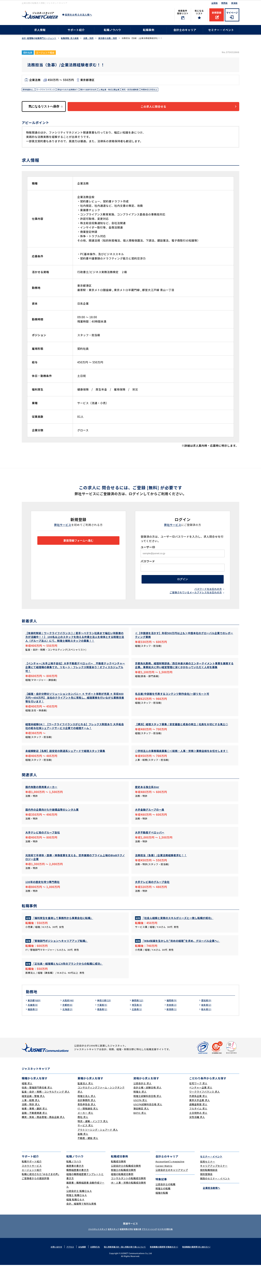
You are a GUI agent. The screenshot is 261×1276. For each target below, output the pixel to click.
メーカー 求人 (85, 1124)
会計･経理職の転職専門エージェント (39, 38)
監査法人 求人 (85, 1094)
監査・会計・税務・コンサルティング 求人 (46, 1102)
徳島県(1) (103, 1020)
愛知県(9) (207, 1011)
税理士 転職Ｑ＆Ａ (76, 1206)
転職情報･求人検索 (70, 38)
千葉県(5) (103, 1016)
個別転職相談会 (209, 1181)
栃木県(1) (207, 1020)
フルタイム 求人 (198, 1119)
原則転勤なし (29, 90)
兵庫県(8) (33, 1016)
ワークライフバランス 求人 (204, 1102)
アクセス (65, 1257)
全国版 (214, 2)
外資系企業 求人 (198, 1107)
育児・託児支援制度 (149, 90)
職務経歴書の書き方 (77, 1181)
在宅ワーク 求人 (198, 1094)
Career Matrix (164, 1177)
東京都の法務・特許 (107, 38)
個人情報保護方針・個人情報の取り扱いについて (124, 1257)
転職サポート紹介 (32, 1172)
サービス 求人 (85, 1136)
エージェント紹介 (32, 1181)
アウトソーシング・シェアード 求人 (98, 1140)
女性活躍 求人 (197, 1128)
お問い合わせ (50, 1257)
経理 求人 (27, 1094)
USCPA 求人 (140, 1111)
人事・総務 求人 (31, 1111)
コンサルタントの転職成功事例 (128, 1189)
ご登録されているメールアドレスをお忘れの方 (196, 597)
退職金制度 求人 (198, 1115)
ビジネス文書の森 (176, 1239)
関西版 (224, 2)
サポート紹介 (76, 30)
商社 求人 (83, 1128)
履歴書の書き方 (75, 1177)
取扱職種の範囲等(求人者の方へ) (201, 1257)
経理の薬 (139, 1239)
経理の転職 (162, 1204)
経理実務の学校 (124, 1239)
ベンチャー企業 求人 (200, 1098)
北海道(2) (68, 1020)
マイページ (232, 12)
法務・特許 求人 (31, 1115)
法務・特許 (88, 38)
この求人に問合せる (158, 108)
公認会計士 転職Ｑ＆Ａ (79, 1202)
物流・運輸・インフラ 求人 (93, 1132)
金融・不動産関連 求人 (34, 1124)
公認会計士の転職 (165, 1195)
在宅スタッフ (107, 1239)
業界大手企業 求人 (199, 1111)
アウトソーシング (156, 1239)
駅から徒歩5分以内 (100, 90)
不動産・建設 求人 (88, 1149)
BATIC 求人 (139, 1124)
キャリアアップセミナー (213, 1177)
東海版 (234, 2)
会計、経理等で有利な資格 (81, 1214)
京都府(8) (68, 1016)
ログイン (183, 582)
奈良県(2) (172, 1016)
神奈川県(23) (105, 1011)
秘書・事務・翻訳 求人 (34, 1119)
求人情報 (39, 30)
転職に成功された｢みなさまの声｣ (40, 1185)
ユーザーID (148, 549)
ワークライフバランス (50, 90)
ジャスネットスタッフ (86, 1239)
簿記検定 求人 (141, 1119)
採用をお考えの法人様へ (78, 14)
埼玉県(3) (137, 1016)
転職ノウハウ (112, 30)
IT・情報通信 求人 (88, 1119)
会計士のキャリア (184, 30)
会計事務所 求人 (87, 1111)
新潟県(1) (172, 1020)
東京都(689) (35, 1011)
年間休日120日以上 (171, 90)
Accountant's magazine (170, 1172)
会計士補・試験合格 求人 (147, 1098)
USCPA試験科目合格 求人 (147, 1115)
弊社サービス (62, 526)
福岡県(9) (172, 1011)
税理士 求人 (139, 1102)
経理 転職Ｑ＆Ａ (75, 1210)
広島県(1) (137, 1020)
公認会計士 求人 (142, 1094)
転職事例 (148, 30)
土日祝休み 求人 (198, 1124)
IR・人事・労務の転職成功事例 (128, 1193)
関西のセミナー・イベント (215, 1189)
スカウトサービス (32, 1177)
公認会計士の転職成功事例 (126, 1177)
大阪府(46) (69, 1011)
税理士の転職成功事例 (123, 1181)
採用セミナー (207, 1172)
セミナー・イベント (221, 30)
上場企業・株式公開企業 (124, 90)
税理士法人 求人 (87, 1107)
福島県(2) (33, 1020)
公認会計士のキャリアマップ (172, 1181)
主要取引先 (91, 1257)
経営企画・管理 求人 (33, 1107)
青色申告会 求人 (87, 1115)
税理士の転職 (163, 1199)
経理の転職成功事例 (122, 1185)
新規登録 (216, 12)
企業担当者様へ (210, 1199)
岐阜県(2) (207, 1016)
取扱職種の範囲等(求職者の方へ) (166, 1257)
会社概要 (77, 1257)
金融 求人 (83, 1145)
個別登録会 (206, 1185)
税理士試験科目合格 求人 (147, 1107)
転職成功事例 (118, 1172)
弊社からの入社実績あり (75, 90)
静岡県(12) (138, 1011)
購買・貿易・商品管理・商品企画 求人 (43, 1128)
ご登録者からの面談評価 (35, 1189)
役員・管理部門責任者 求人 (37, 1098)
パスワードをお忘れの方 (208, 594)
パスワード (148, 563)
